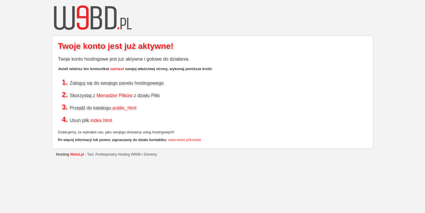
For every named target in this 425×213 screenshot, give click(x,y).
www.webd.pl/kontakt (184, 140)
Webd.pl (77, 154)
